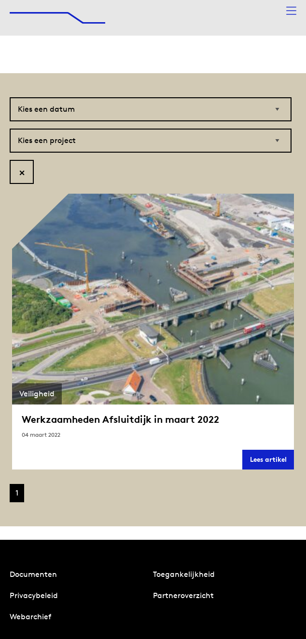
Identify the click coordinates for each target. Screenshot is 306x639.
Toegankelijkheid (184, 574)
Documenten (33, 574)
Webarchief (30, 616)
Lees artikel (272, 462)
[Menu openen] (291, 11)
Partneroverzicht (183, 595)
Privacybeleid (34, 595)
